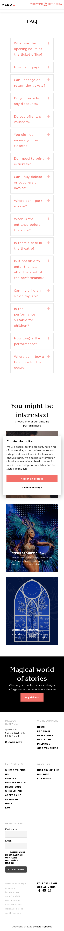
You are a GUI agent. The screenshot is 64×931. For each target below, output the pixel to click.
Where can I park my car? (28, 203)
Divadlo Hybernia (42, 926)
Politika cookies (12, 900)
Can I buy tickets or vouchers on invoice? (28, 182)
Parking (10, 778)
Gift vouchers (47, 748)
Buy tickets (32, 697)
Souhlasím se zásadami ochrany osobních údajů (15, 857)
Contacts (14, 742)
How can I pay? (26, 67)
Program (43, 731)
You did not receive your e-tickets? (26, 140)
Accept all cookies (32, 478)
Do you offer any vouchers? (27, 119)
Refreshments (15, 782)
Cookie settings (32, 487)
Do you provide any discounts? (26, 101)
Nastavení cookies (14, 905)
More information (16, 468)
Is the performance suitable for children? (24, 317)
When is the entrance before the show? (27, 224)
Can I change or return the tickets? (29, 82)
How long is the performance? (27, 341)
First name (11, 829)
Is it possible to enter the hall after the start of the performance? (29, 269)
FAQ (7, 807)
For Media (44, 778)
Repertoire (45, 735)
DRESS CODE (13, 787)
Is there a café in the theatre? (28, 245)
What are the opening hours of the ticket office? (28, 48)
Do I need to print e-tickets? (29, 161)
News (41, 727)
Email (8, 840)
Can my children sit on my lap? (27, 293)
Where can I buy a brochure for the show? (29, 362)
